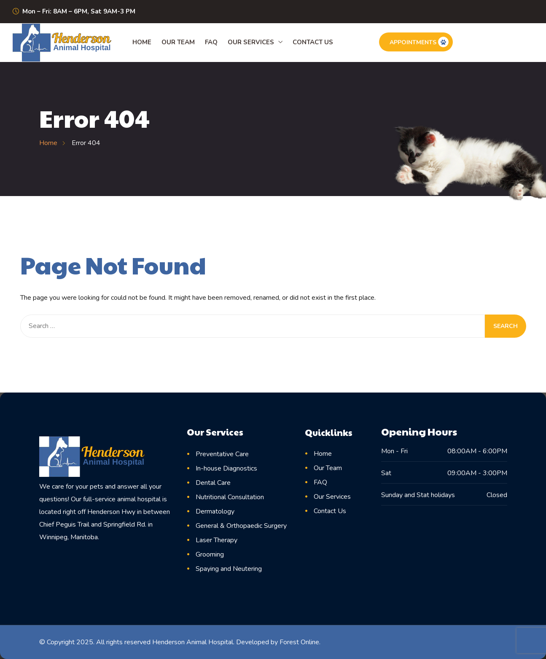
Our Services (251, 42)
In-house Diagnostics (226, 468)
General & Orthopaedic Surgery (241, 525)
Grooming (210, 554)
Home (141, 42)
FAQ (211, 42)
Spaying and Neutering (229, 568)
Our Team (178, 42)
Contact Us (313, 42)
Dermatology (215, 511)
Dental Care (213, 482)
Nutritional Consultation (230, 497)
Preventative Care (222, 454)
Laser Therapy (216, 540)
